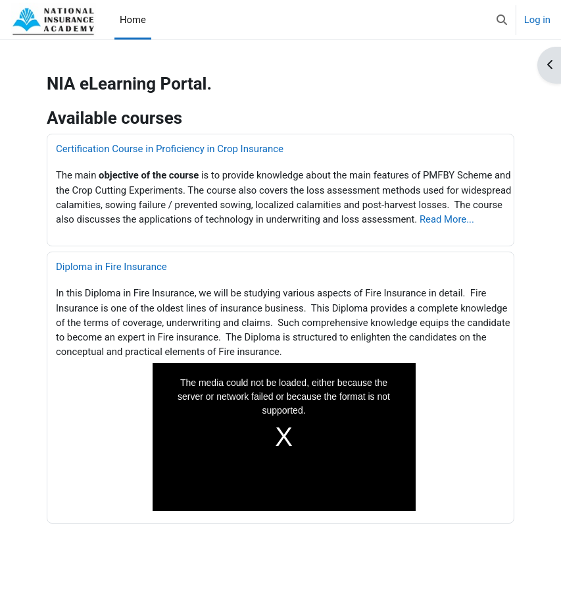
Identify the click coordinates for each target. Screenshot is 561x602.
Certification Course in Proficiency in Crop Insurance (169, 149)
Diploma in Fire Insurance (111, 267)
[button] (502, 20)
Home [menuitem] (133, 20)
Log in (537, 20)
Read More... (445, 219)
